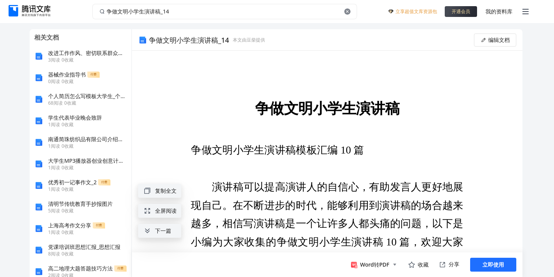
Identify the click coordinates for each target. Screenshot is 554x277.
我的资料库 (499, 11)
